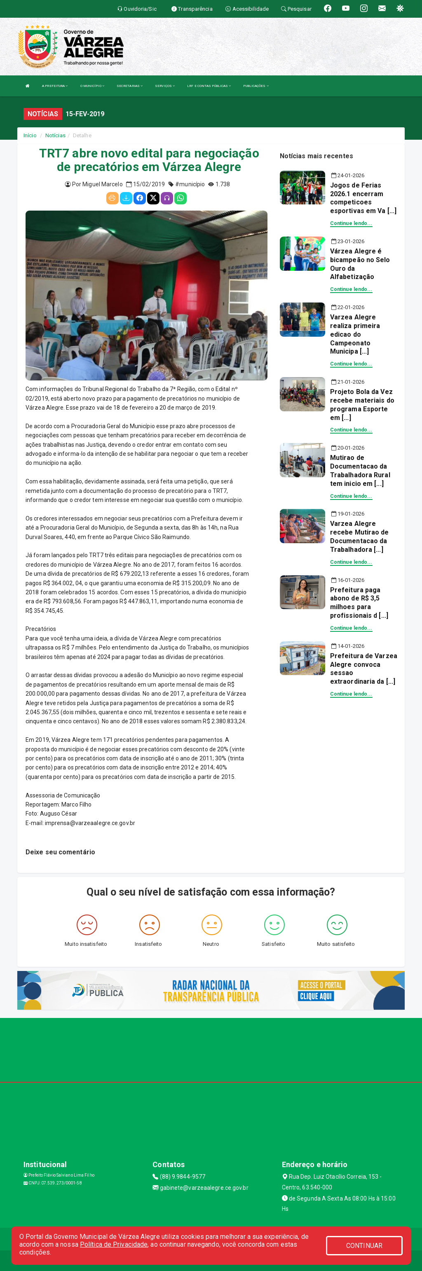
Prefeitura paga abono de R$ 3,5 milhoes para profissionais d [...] (359, 602)
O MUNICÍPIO (92, 86)
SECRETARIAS (130, 86)
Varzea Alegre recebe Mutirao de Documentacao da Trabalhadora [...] (359, 536)
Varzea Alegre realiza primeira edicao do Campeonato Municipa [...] (355, 334)
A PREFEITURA (55, 86)
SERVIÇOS (165, 86)
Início (30, 135)
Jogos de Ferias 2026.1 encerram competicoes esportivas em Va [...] (363, 198)
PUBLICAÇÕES (255, 86)
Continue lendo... (351, 223)
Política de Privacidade (114, 1244)
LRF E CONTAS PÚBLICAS (209, 86)
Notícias (55, 135)
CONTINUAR (364, 1246)
